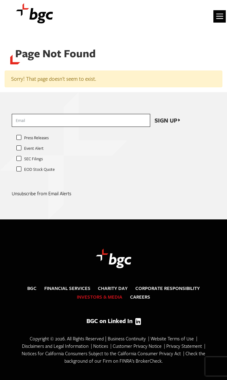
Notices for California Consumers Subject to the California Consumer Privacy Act (101, 353)
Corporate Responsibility (167, 288)
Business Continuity (127, 338)
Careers (140, 297)
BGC (32, 288)
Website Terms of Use (172, 338)
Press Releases (36, 137)
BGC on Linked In (113, 321)
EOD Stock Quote (39, 169)
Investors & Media (99, 297)
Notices (100, 346)
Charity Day (113, 288)
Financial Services (67, 288)
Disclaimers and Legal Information (55, 346)
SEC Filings (33, 159)
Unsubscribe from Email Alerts (41, 193)
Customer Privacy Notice (137, 346)
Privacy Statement (184, 346)
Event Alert (34, 148)
